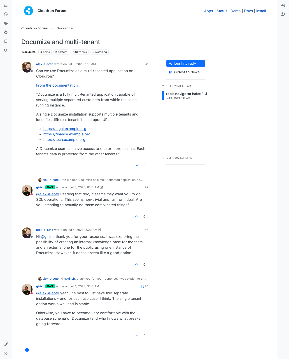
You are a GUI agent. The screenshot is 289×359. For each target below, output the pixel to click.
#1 (146, 64)
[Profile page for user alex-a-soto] (27, 67)
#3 (146, 229)
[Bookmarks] (6, 41)
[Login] (283, 5)
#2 (146, 187)
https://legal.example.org (64, 128)
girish (40, 187)
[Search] (6, 50)
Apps (208, 11)
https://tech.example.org (64, 139)
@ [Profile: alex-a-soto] (47, 194)
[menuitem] (283, 5)
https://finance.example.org (67, 134)
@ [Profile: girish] (47, 236)
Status (222, 11)
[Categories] (6, 5)
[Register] (283, 14)
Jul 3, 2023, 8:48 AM (84, 187)
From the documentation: (57, 85)
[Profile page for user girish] (27, 190)
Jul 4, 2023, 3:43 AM (84, 286)
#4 (146, 286)
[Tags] (6, 23)
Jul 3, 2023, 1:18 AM (82, 64)
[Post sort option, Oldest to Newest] (185, 72)
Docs (248, 11)
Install (261, 11)
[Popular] (6, 32)
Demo (236, 11)
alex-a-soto (44, 64)
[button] (6, 344)
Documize (28, 52)
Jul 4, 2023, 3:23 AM (82, 229)
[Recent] (6, 14)
